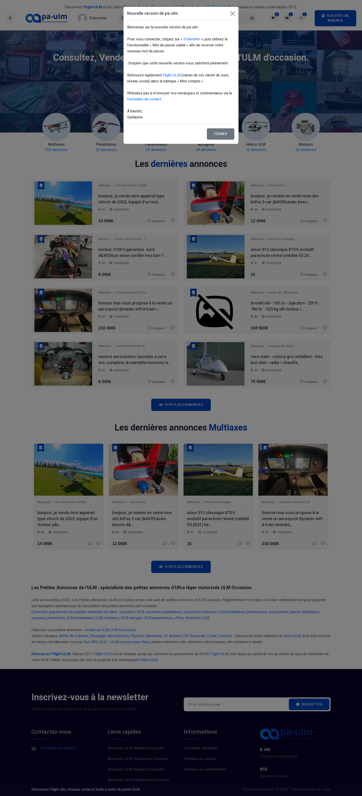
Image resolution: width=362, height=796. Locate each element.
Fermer (220, 134)
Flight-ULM (172, 75)
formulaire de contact (144, 99)
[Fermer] (232, 13)
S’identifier (191, 39)
